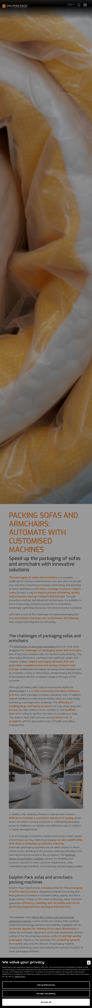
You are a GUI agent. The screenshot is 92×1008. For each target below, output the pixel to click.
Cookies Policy (19, 976)
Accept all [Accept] (46, 1002)
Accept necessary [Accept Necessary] (46, 993)
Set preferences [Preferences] (46, 985)
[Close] (89, 963)
